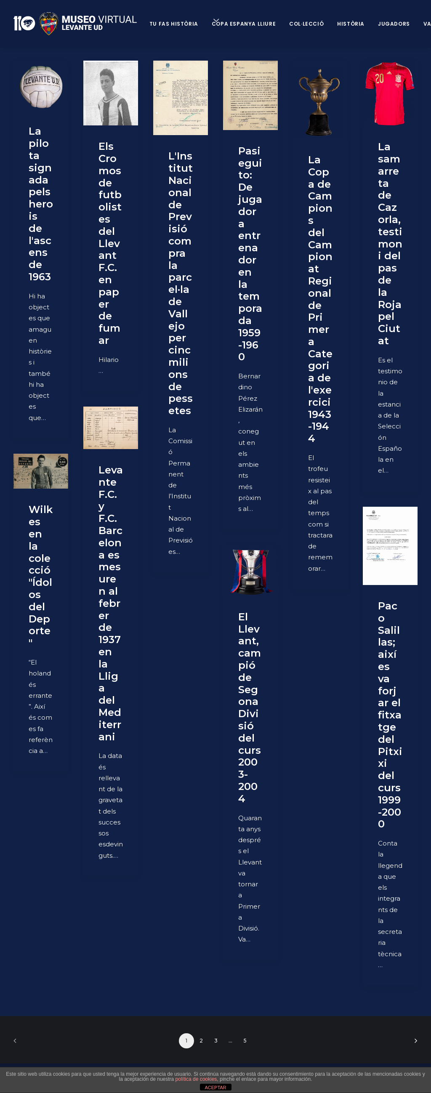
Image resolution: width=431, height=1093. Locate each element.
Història (350, 23)
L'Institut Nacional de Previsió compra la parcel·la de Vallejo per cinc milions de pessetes (180, 283)
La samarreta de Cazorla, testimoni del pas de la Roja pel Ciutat (390, 244)
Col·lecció (306, 23)
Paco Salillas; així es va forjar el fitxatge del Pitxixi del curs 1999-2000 (390, 715)
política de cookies (196, 1079)
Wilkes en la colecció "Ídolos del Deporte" (41, 576)
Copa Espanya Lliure (244, 23)
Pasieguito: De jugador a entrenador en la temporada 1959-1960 (250, 254)
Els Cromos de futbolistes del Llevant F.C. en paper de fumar (110, 243)
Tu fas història (173, 23)
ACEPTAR (215, 1087)
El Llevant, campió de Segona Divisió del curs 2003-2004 (249, 708)
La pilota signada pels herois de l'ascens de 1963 (41, 204)
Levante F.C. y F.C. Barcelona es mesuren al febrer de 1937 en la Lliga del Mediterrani (110, 603)
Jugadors (394, 23)
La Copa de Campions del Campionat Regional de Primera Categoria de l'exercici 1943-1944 (320, 299)
